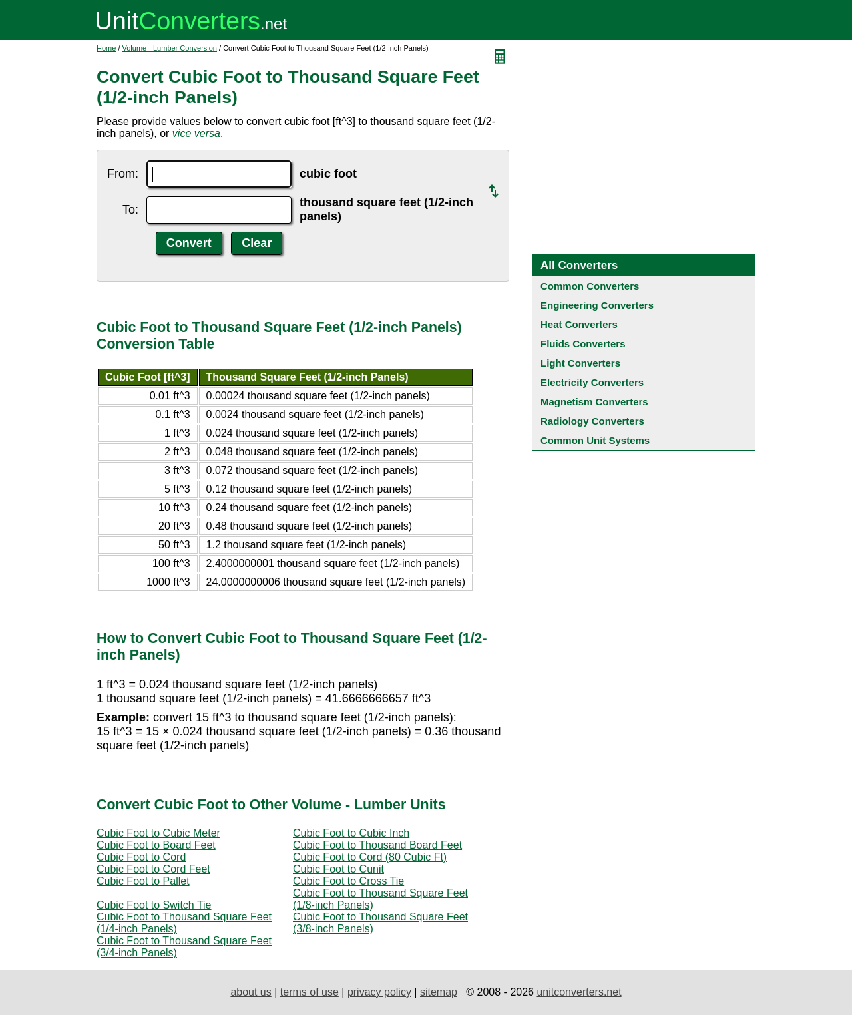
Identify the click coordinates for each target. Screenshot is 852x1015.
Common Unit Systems (595, 440)
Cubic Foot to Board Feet (156, 845)
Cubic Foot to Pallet (143, 881)
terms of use (309, 992)
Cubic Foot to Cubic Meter (158, 833)
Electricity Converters (592, 382)
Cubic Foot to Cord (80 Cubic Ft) (370, 857)
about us (250, 992)
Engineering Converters (597, 305)
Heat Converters (579, 324)
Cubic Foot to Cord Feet (153, 869)
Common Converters (589, 286)
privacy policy (379, 992)
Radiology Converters (592, 421)
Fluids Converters (583, 343)
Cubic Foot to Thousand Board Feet (377, 845)
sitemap (438, 992)
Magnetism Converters (594, 401)
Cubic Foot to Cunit (338, 869)
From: (122, 173)
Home (106, 48)
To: (130, 209)
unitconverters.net (578, 992)
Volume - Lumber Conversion (169, 48)
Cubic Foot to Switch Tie (154, 905)
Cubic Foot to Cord (141, 857)
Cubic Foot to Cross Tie (348, 881)
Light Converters (580, 363)
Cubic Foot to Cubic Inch (351, 833)
